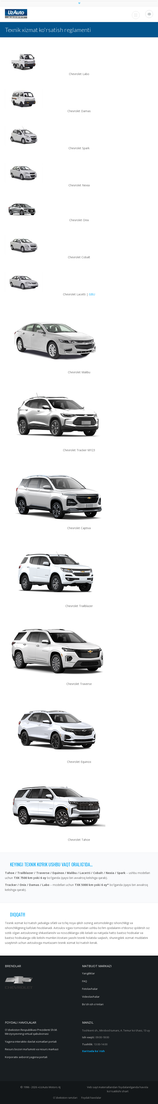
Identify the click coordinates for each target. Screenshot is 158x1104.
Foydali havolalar (91, 1097)
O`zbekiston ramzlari (65, 1097)
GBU (92, 294)
